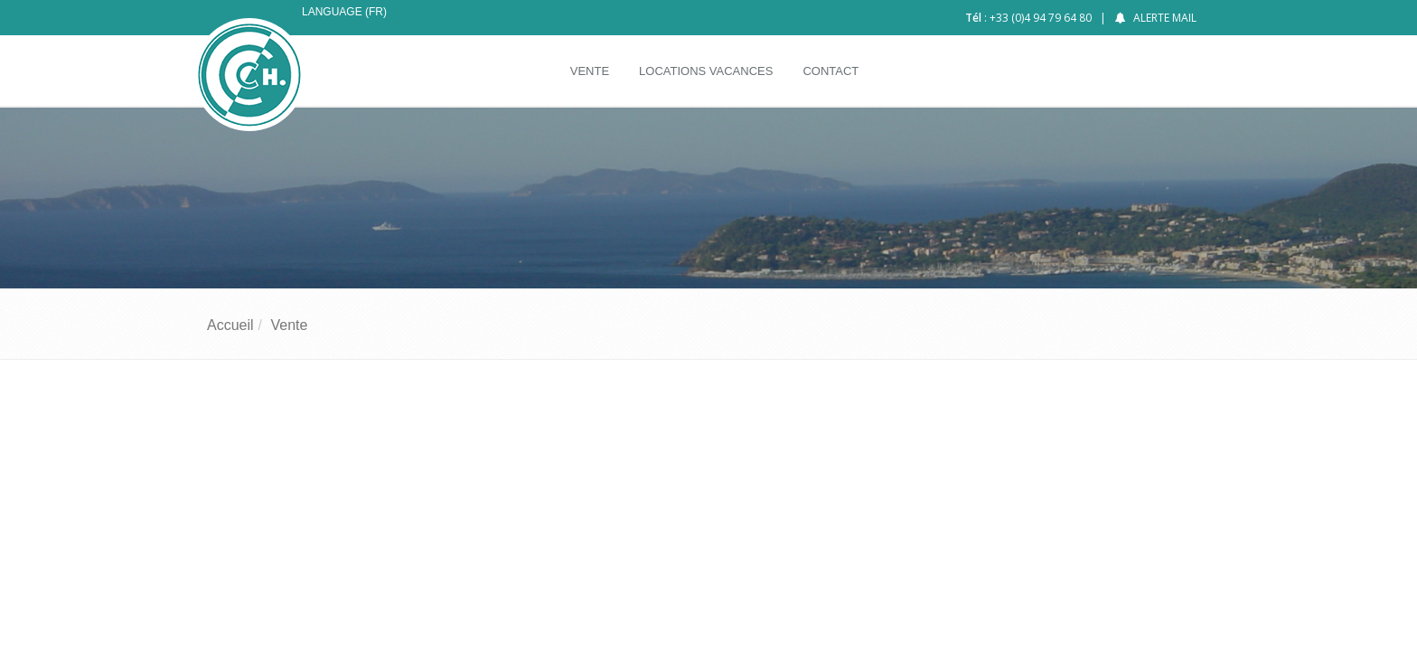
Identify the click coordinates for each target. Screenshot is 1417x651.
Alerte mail (1164, 17)
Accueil (230, 325)
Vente (288, 325)
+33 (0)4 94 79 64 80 (1041, 17)
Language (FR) (344, 11)
